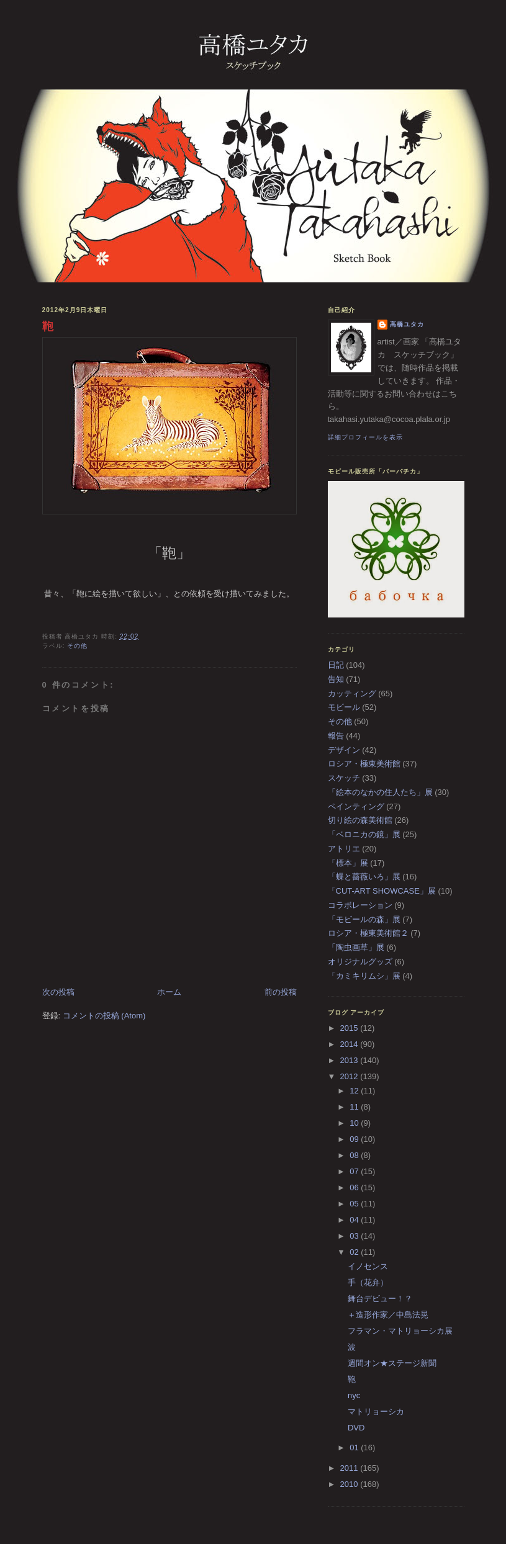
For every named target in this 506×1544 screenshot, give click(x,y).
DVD (356, 1427)
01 (355, 1447)
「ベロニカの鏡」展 (364, 834)
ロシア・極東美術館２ (368, 933)
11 (355, 1106)
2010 (350, 1484)
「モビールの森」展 (364, 919)
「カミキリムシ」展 (364, 976)
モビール (344, 707)
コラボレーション (360, 905)
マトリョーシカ (376, 1411)
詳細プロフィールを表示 (365, 437)
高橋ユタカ (407, 324)
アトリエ (344, 848)
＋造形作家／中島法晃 (388, 1314)
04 (355, 1219)
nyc (354, 1395)
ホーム (169, 992)
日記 (336, 665)
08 (355, 1155)
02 (355, 1252)
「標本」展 (348, 863)
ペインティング (356, 806)
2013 (350, 1060)
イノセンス (368, 1266)
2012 (350, 1076)
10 (355, 1123)
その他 (77, 645)
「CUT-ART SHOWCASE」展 (382, 890)
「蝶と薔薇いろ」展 (364, 876)
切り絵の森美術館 (360, 820)
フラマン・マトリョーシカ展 (400, 1330)
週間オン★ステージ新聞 (392, 1363)
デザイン (344, 750)
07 (355, 1171)
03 (355, 1236)
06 (355, 1187)
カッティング (352, 693)
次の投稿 (58, 992)
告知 (336, 679)
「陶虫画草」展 (356, 947)
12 (355, 1090)
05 (355, 1203)
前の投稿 (280, 992)
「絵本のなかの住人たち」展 (380, 792)
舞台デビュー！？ (380, 1298)
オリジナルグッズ (360, 961)
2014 (350, 1044)
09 (355, 1139)
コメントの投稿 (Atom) (104, 1015)
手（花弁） (368, 1282)
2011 (350, 1468)
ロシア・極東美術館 (364, 763)
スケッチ (344, 778)
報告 (336, 735)
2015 (350, 1028)
